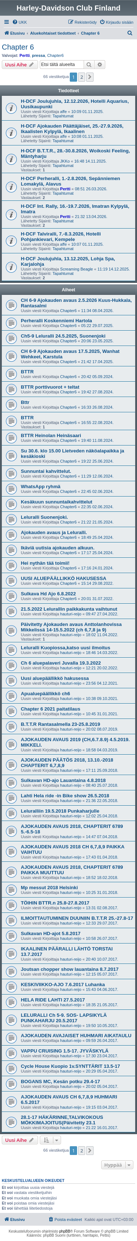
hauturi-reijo (70, 614)
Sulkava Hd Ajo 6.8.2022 (48, 593)
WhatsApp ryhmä (40, 486)
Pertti (24, 55)
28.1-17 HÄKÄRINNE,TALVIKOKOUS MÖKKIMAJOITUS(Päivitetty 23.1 (62, 1119)
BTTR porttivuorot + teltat (50, 387)
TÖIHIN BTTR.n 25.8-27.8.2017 (55, 903)
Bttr (25, 402)
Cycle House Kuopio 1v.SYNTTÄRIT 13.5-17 (70, 1066)
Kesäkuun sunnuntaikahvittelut (56, 502)
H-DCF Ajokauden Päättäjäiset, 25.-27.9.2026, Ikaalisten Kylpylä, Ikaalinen (72, 128)
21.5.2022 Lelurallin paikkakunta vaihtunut (69, 609)
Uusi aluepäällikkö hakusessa (55, 678)
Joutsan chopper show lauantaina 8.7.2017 (70, 969)
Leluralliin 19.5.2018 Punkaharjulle (60, 811)
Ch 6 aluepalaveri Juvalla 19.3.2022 (61, 663)
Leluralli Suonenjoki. (44, 517)
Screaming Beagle (76, 269)
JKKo (65, 161)
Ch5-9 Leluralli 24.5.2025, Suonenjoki (63, 336)
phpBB (64, 1231)
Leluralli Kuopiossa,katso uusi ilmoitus (65, 647)
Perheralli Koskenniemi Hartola (56, 320)
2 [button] (81, 77)
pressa (38, 55)
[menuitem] (19, 22)
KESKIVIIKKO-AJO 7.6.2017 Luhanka (63, 984)
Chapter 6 (18, 47)
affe (63, 111)
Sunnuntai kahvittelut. (46, 471)
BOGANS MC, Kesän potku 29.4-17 (60, 1081)
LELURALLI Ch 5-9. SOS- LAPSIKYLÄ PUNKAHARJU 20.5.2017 (64, 1017)
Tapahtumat (63, 116)
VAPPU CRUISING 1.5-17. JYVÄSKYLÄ (65, 1051)
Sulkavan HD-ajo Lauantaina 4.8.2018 (63, 780)
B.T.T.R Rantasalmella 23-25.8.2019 (60, 724)
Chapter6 (55, 55)
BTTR (27, 371)
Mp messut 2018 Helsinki (49, 887)
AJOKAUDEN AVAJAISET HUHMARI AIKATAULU (76, 1035)
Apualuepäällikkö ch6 (45, 693)
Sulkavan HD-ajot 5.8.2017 (50, 933)
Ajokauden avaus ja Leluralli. (54, 532)
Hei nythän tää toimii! (45, 563)
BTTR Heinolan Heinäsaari (51, 435)
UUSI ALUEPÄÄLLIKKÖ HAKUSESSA (63, 578)
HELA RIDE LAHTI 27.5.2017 (53, 1000)
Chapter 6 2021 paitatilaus (50, 709)
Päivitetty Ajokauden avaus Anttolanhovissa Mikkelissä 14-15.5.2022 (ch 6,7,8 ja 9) (71, 627)
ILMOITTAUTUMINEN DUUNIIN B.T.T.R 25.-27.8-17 (77, 918)
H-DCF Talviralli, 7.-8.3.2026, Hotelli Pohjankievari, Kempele (61, 236)
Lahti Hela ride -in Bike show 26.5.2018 (65, 795)
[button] (90, 77)
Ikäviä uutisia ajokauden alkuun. (58, 548)
